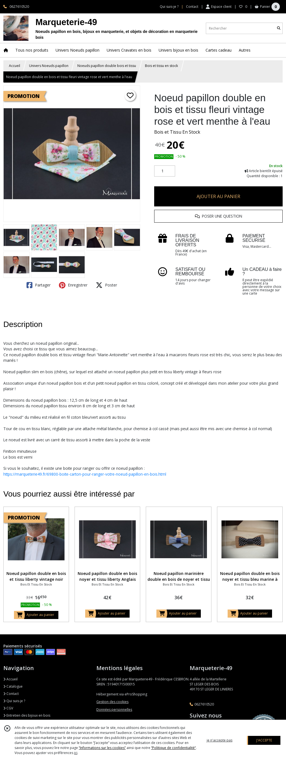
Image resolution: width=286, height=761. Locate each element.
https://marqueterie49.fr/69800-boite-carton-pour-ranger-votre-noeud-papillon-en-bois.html (84, 474)
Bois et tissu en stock (161, 65)
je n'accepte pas (219, 740)
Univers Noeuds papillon (48, 65)
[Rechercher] (278, 28)
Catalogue (13, 686)
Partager (39, 285)
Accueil (14, 65)
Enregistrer (73, 285)
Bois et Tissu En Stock (177, 132)
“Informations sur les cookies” (102, 747)
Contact (192, 6)
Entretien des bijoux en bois (26, 715)
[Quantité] (164, 171)
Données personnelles (114, 709)
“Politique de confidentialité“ (173, 747)
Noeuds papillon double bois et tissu (106, 65)
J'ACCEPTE (264, 740)
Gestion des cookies (112, 701)
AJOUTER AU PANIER (218, 196)
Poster (106, 285)
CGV (8, 708)
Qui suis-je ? (14, 701)
